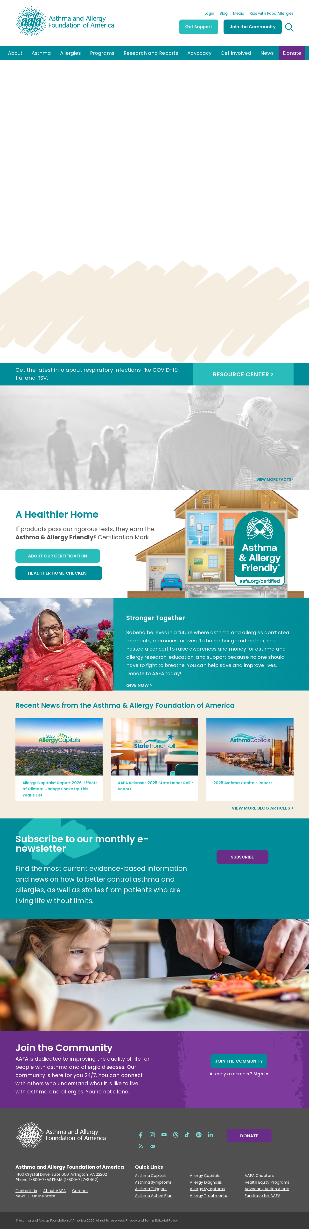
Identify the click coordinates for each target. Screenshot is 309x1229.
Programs (102, 53)
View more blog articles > (263, 808)
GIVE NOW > (139, 685)
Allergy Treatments (208, 1195)
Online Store (43, 1197)
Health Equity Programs (267, 1182)
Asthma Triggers (151, 1189)
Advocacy (199, 53)
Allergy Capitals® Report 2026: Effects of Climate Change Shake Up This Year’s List (60, 789)
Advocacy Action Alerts (267, 1189)
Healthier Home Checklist (58, 573)
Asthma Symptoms (153, 1182)
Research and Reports (151, 53)
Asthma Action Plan (153, 1195)
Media (238, 14)
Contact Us (26, 1191)
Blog (223, 14)
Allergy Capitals (205, 1175)
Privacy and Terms (140, 1220)
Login (209, 14)
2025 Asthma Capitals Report (242, 783)
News (267, 53)
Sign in (260, 1074)
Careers (80, 1191)
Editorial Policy (166, 1220)
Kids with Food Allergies (272, 14)
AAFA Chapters (259, 1175)
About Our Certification (57, 556)
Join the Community (253, 27)
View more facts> (275, 479)
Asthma (41, 53)
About (15, 53)
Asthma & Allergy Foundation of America (164, 705)
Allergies (70, 53)
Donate (292, 53)
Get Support (198, 27)
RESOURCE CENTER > (243, 374)
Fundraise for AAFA (263, 1195)
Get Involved (236, 53)
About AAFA (54, 1191)
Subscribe (242, 857)
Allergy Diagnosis (206, 1182)
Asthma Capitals (151, 1175)
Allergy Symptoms (207, 1189)
